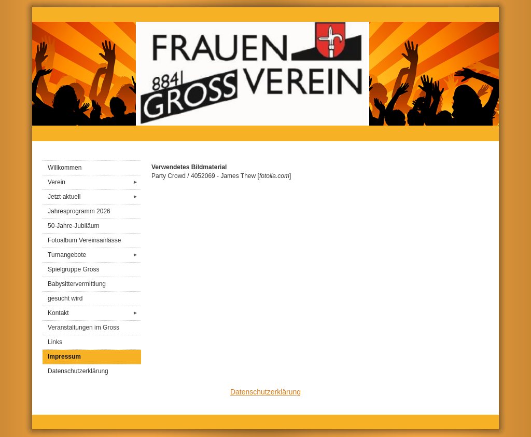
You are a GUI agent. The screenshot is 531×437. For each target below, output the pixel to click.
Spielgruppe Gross (73, 269)
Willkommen (64, 167)
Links (55, 342)
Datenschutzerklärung (78, 371)
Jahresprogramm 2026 (79, 211)
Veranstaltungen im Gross (83, 327)
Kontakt (94, 313)
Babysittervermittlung (77, 284)
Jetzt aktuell (94, 197)
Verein (94, 182)
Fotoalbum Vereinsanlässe (84, 240)
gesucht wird (65, 298)
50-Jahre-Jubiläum (73, 225)
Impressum (64, 356)
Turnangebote (94, 255)
